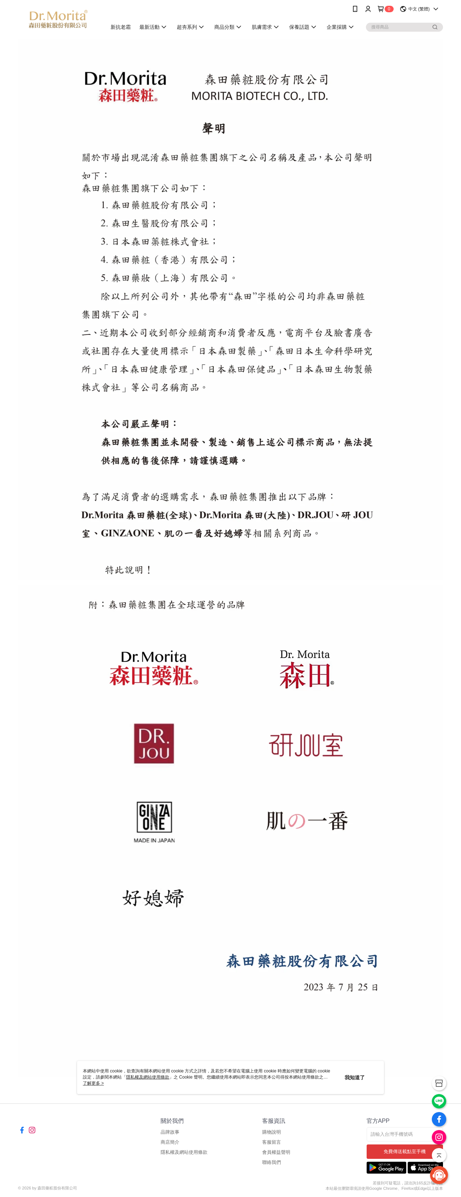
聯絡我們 (271, 1162)
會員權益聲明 (276, 1152)
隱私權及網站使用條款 (184, 1152)
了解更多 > (93, 1083)
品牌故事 (170, 1132)
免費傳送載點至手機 (405, 1151)
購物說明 (271, 1132)
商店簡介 (170, 1142)
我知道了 (355, 1077)
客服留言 (271, 1142)
